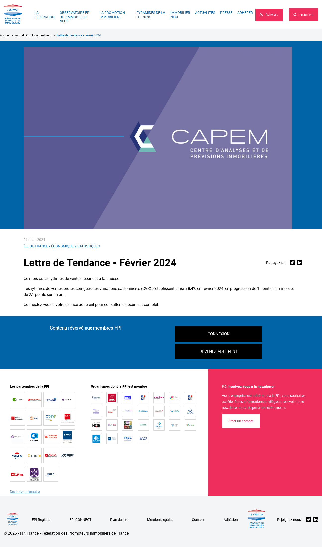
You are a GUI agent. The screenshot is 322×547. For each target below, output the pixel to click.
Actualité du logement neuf (33, 35)
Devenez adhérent (218, 351)
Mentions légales (160, 520)
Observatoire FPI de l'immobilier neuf (75, 16)
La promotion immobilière (112, 14)
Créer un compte (241, 421)
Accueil (5, 35)
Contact (198, 520)
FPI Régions (41, 520)
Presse (226, 12)
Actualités (205, 12)
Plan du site (119, 520)
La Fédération (44, 14)
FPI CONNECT (80, 520)
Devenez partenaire (25, 492)
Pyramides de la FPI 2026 (150, 14)
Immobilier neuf (180, 14)
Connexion (219, 334)
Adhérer (245, 12)
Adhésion (231, 520)
